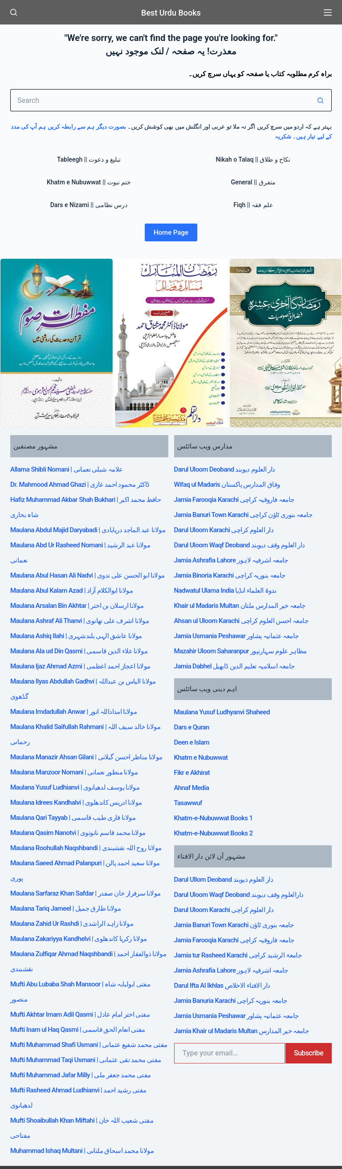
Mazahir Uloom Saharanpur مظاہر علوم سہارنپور (246, 618)
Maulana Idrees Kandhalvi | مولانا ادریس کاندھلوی (82, 780)
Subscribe (307, 962)
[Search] (13, 12)
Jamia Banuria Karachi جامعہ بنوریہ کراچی (236, 916)
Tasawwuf (189, 749)
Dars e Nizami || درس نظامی (89, 204)
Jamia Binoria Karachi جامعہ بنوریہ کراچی (235, 555)
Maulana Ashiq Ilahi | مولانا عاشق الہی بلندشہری (82, 630)
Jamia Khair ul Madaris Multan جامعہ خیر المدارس (248, 941)
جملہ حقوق (276, 1143)
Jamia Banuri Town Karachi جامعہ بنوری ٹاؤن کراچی (249, 505)
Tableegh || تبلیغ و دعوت (89, 159)
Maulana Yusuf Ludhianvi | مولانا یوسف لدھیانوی (80, 767)
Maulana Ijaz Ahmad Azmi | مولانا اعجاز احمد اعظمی (86, 655)
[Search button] (320, 100)
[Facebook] (13, 1149)
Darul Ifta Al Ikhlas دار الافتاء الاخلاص (227, 904)
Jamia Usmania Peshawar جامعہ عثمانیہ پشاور (242, 605)
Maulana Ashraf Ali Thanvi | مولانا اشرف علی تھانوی (86, 618)
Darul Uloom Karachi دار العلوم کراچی (228, 518)
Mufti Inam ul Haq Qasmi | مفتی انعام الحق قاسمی (84, 992)
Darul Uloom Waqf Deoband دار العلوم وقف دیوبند (246, 530)
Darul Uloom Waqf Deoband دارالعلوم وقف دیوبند (245, 829)
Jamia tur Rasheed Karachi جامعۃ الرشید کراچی (244, 879)
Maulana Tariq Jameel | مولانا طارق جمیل (70, 892)
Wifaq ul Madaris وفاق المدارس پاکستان (232, 481)
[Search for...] (159, 100)
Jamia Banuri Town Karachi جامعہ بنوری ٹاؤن (239, 854)
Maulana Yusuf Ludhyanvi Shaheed (226, 674)
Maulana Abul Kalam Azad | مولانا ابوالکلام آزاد (77, 593)
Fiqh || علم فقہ (253, 204)
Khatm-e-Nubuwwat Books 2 (216, 774)
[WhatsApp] (53, 1149)
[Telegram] (40, 1149)
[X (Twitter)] (27, 1149)
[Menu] (328, 12)
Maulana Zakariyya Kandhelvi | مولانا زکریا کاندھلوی (85, 917)
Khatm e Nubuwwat (203, 711)
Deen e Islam (193, 699)
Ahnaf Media (193, 736)
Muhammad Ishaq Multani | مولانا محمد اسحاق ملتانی (88, 1116)
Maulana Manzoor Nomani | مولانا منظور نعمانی (79, 755)
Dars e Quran (193, 686)
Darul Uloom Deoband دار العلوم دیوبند (229, 468)
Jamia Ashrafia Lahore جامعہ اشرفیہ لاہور (236, 543)
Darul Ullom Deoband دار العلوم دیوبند (228, 817)
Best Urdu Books (171, 12)
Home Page (171, 232)
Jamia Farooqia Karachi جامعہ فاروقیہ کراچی (239, 493)
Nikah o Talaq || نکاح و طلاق (253, 159)
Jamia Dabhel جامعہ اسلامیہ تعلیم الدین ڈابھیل (240, 630)
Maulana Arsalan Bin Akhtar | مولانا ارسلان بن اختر (83, 605)
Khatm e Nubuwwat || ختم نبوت (89, 182)
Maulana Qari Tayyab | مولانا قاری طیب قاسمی (78, 792)
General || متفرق (253, 182)
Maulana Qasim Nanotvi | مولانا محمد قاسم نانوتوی (84, 805)
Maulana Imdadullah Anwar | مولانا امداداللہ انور (79, 692)
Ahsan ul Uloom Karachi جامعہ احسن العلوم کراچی (247, 593)
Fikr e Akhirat (194, 724)
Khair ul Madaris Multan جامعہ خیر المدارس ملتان (246, 580)
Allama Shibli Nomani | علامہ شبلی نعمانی (71, 468)
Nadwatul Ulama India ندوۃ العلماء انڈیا (230, 568)
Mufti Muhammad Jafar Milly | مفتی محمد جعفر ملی (86, 1054)
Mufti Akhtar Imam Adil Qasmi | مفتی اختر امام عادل (86, 979)
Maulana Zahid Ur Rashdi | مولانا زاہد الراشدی (77, 904)
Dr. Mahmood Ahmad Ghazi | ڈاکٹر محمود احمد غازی (86, 481)
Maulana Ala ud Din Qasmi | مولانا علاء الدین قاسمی (85, 643)
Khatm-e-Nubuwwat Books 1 (216, 761)
